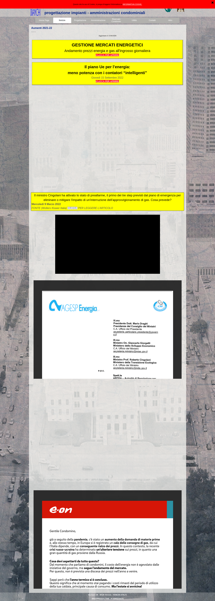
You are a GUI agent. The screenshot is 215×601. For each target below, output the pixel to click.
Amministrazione (98, 20)
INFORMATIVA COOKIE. (132, 4)
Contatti (152, 20)
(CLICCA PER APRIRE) (107, 81)
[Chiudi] (212, 3)
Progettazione (80, 20)
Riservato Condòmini (116, 20)
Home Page (44, 20)
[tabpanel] (107, 35)
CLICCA (72, 208)
